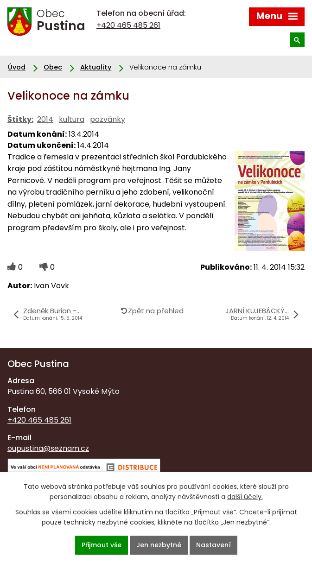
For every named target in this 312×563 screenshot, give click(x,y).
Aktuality (95, 67)
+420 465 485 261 (128, 25)
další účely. (245, 496)
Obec (53, 67)
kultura (71, 119)
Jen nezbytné (158, 545)
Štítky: (20, 119)
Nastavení (213, 545)
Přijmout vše (101, 545)
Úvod (16, 67)
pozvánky (107, 119)
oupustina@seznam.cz (48, 448)
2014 (45, 119)
